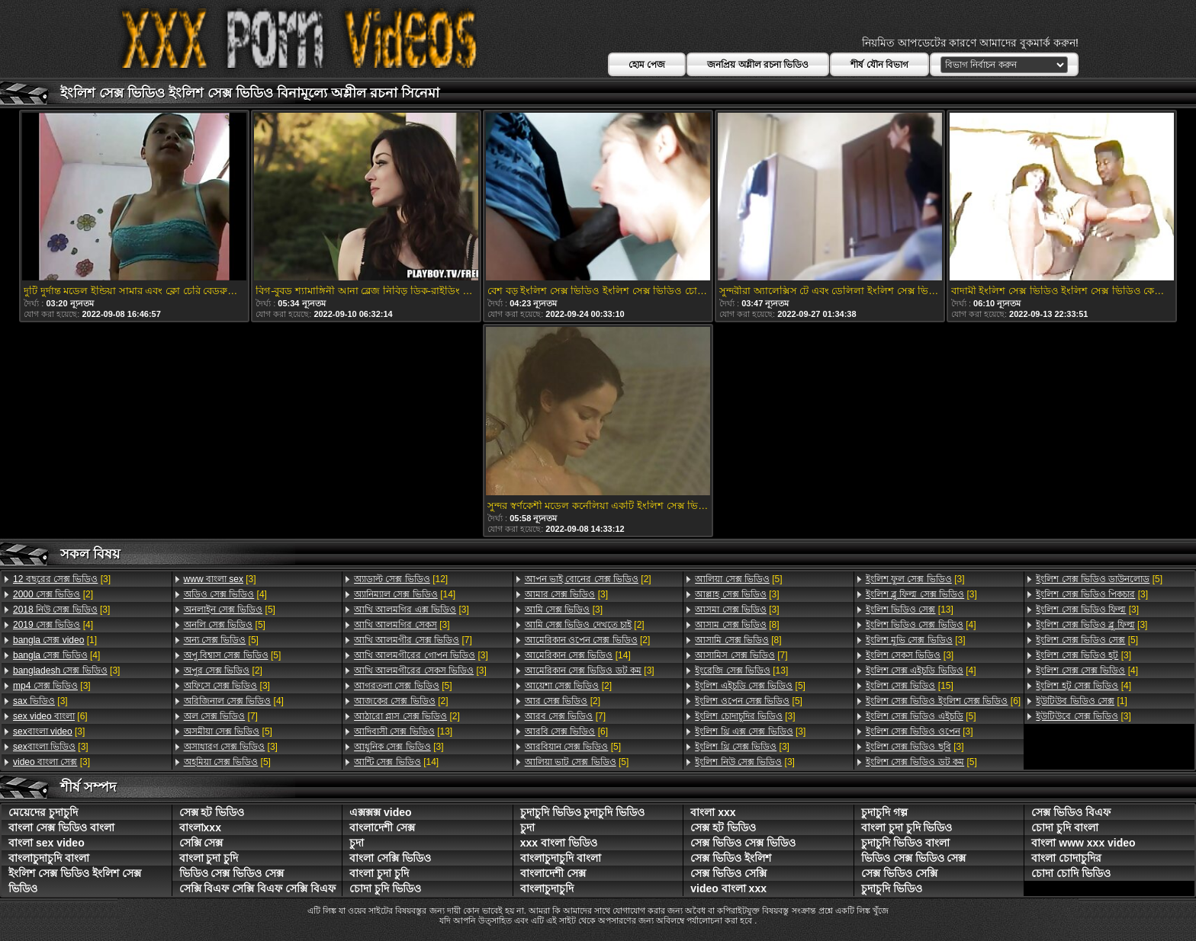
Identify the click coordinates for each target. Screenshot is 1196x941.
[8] (737, 624)
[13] (403, 731)
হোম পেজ (647, 64)
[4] (53, 624)
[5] (229, 609)
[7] (221, 716)
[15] (909, 685)
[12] (401, 579)
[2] (53, 594)
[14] (404, 594)
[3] (62, 579)
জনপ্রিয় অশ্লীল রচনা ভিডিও (758, 64)
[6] (50, 716)
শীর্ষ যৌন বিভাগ (879, 64)
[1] (55, 640)
